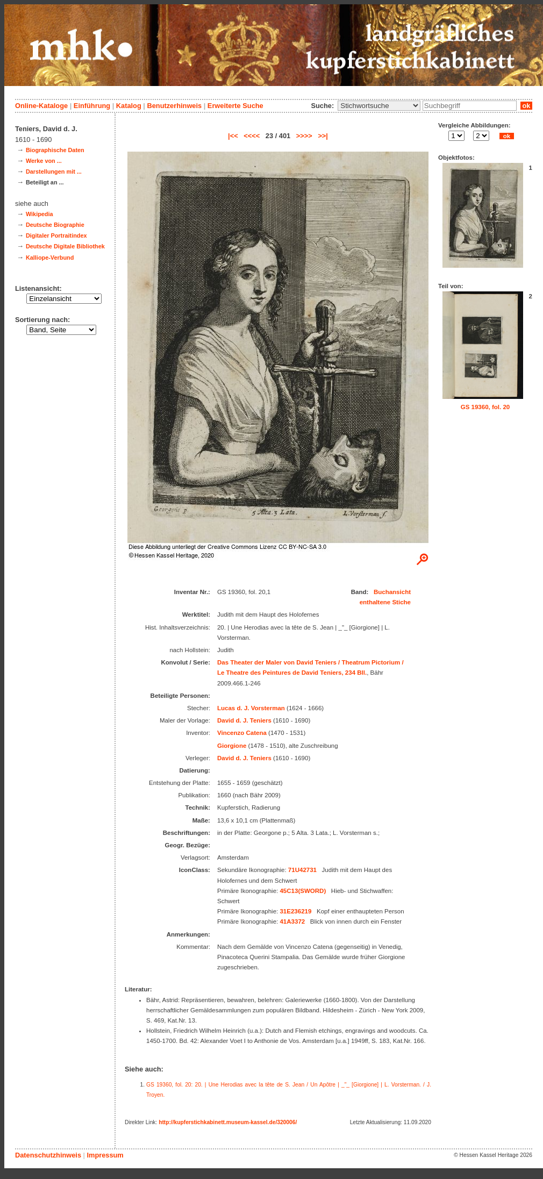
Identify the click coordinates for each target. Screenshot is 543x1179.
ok (526, 106)
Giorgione (231, 745)
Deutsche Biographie (55, 224)
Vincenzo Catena (242, 733)
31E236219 (295, 911)
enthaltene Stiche (385, 602)
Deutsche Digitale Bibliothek (65, 246)
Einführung (92, 106)
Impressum (105, 1155)
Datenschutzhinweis (48, 1155)
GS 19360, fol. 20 (485, 407)
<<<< (252, 136)
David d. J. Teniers (244, 720)
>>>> (304, 136)
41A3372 (292, 921)
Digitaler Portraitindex (56, 235)
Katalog (128, 106)
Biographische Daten (55, 150)
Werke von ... (44, 161)
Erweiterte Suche (235, 106)
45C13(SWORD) (303, 891)
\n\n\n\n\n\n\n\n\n (379, 106)
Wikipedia (39, 214)
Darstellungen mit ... (54, 171)
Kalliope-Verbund (50, 257)
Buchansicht (392, 592)
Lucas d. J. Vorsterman (251, 708)
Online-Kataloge (41, 106)
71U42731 (302, 870)
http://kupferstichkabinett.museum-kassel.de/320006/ (228, 1122)
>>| (323, 136)
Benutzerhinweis (174, 106)
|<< (233, 136)
